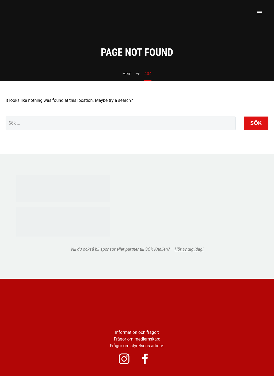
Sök (256, 123)
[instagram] (125, 360)
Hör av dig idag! (189, 249)
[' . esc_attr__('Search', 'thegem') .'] (121, 123)
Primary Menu (259, 12)
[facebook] (149, 360)
